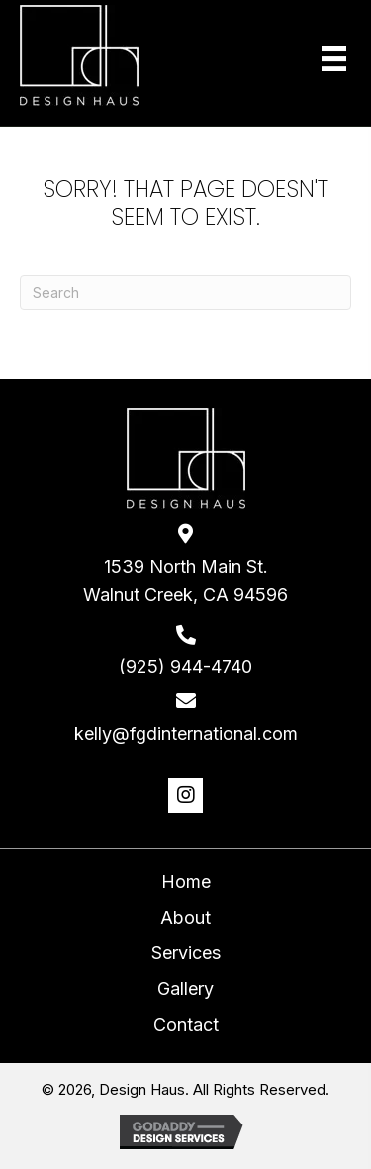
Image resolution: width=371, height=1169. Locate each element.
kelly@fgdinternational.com (186, 733)
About (185, 917)
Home (186, 881)
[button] (185, 795)
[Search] (185, 292)
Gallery (185, 988)
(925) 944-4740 (185, 666)
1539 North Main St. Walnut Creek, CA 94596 (185, 580)
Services (186, 953)
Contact (186, 1024)
